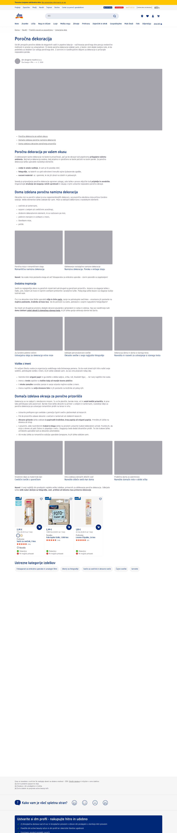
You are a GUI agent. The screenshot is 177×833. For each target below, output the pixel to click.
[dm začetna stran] (19, 16)
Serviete (134, 569)
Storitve (57, 7)
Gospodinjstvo (116, 24)
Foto (138, 24)
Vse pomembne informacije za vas (54, 2)
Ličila (33, 24)
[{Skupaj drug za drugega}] (144, 7)
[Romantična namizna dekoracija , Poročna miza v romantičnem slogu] (39, 251)
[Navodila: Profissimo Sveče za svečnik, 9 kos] (21, 547)
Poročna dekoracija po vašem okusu (33, 137)
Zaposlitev (26, 7)
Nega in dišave (44, 24)
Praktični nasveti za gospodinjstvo (41, 30)
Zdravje (76, 24)
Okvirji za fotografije (70, 569)
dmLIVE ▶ (158, 24)
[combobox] (82, 16)
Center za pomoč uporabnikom (73, 7)
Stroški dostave (74, 781)
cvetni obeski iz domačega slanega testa (43, 311)
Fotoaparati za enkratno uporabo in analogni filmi (37, 569)
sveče (60, 300)
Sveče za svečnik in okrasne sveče (97, 569)
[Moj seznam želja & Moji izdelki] (147, 16)
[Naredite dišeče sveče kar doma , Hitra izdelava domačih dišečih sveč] (88, 461)
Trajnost (49, 7)
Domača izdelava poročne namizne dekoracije (37, 140)
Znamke (25, 24)
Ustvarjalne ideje (61, 30)
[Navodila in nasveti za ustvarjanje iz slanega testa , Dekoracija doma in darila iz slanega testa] (138, 337)
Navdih (41, 7)
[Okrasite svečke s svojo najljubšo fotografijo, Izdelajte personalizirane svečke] (88, 337)
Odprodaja (146, 24)
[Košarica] (158, 16)
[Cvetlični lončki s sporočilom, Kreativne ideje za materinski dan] (39, 461)
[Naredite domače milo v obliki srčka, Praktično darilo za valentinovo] (138, 461)
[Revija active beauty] (157, 7)
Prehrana (86, 24)
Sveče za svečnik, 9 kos (26, 542)
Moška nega (65, 24)
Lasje (55, 24)
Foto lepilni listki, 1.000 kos (57, 538)
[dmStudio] (130, 7)
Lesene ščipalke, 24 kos (85, 538)
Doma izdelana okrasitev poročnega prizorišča (37, 144)
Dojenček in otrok (100, 24)
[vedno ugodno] (119, 7)
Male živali (129, 24)
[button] (74, 802)
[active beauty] (107, 7)
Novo (17, 24)
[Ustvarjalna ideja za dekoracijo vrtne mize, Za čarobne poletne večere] (39, 337)
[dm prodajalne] (142, 16)
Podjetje (17, 7)
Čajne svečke (121, 569)
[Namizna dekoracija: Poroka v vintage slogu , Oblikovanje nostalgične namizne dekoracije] (88, 251)
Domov (17, 30)
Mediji (34, 7)
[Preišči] (114, 16)
